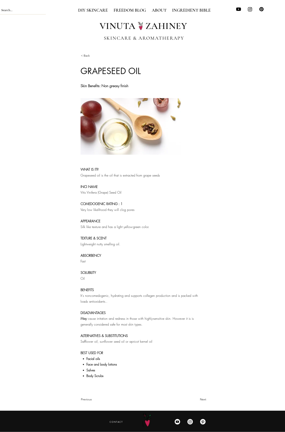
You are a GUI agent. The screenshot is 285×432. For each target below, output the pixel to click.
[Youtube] (238, 9)
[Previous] (93, 399)
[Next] (197, 399)
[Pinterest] (261, 9)
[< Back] (93, 56)
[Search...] (19, 10)
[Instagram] (250, 9)
